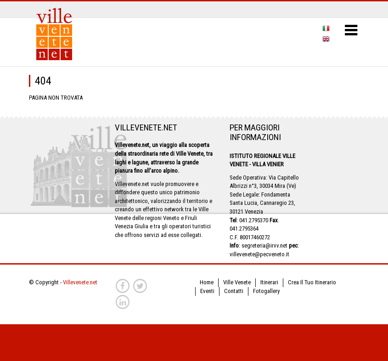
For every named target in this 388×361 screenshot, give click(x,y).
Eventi (207, 291)
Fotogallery (266, 291)
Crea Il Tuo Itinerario (312, 282)
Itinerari (269, 282)
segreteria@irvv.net (264, 245)
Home (207, 282)
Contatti (233, 291)
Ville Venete (237, 282)
